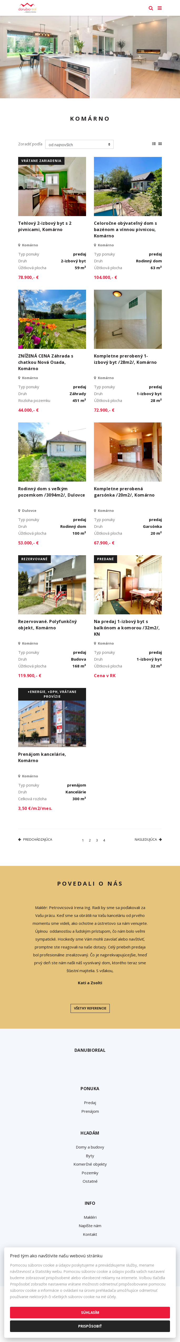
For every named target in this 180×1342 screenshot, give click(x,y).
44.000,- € (28, 410)
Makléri (90, 1217)
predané (105, 559)
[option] (90, 57)
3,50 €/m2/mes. (35, 808)
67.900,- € (104, 543)
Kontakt (90, 1234)
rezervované (34, 559)
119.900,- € (29, 675)
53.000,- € (28, 543)
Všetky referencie (90, 1008)
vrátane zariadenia (41, 161)
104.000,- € (105, 277)
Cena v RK (105, 675)
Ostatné (90, 1181)
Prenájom (90, 1111)
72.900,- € (104, 410)
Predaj (90, 1102)
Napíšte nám (90, 1225)
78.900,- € (28, 277)
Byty (90, 1155)
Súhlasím (90, 1312)
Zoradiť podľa (30, 143)
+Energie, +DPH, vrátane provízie (52, 694)
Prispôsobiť (90, 1326)
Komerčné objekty (90, 1164)
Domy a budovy (90, 1147)
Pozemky (90, 1172)
